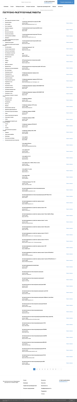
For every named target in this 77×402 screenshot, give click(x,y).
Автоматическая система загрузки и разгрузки (32, 271)
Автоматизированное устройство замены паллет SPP (34, 246)
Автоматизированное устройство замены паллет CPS (34, 207)
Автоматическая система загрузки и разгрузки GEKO (34, 284)
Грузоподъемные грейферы (10, 35)
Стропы (6, 123)
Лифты (6, 62)
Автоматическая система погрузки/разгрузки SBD (33, 361)
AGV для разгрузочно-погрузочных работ (31, 60)
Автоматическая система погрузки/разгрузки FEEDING (34, 329)
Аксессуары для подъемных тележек (12, 20)
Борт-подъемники (8, 26)
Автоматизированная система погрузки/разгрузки (33, 188)
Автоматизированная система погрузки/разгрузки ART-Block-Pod (36, 194)
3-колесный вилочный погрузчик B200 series (32, 28)
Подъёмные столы (8, 93)
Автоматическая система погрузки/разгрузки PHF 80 (34, 348)
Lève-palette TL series (27, 169)
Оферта (46, 400)
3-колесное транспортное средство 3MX (31, 21)
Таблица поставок (20, 6)
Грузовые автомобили (9, 33)
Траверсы (7, 132)
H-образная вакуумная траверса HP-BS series (32, 79)
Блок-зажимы (7, 24)
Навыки (54, 6)
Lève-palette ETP (26, 149)
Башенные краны (8, 22)
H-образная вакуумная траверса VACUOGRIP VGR (33, 92)
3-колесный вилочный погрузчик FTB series (32, 34)
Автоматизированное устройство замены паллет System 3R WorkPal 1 (38, 252)
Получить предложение (65, 2)
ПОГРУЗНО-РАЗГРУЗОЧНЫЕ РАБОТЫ (46, 10)
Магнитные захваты (9, 64)
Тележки (6, 127)
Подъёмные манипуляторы (10, 89)
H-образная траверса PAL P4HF (29, 130)
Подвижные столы (8, 81)
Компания (6, 6)
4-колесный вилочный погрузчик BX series (31, 40)
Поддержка (44, 391)
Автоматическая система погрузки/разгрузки (32, 310)
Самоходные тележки (9, 117)
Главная (4, 10)
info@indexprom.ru (48, 2)
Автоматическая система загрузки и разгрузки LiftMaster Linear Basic (37, 297)
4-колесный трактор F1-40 (28, 47)
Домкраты (7, 37)
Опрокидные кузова (9, 72)
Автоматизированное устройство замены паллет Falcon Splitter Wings (38, 214)
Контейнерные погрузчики (10, 52)
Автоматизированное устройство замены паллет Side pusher (36, 226)
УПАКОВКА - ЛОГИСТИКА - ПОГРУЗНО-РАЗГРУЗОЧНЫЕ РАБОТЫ (27, 10)
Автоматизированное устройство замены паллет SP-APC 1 (35, 233)
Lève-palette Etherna (26, 143)
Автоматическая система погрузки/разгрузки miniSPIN (34, 335)
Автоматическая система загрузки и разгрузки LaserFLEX (35, 290)
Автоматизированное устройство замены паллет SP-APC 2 (35, 239)
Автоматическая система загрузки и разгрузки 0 (33, 278)
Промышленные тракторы (10, 107)
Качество (43, 383)
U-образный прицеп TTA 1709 (28, 181)
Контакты (60, 6)
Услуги (12, 6)
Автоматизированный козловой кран (30, 265)
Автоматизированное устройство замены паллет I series (35, 220)
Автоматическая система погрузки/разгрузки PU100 (34, 355)
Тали (6, 125)
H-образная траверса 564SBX (28, 111)
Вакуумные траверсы (9, 28)
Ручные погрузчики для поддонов (11, 115)
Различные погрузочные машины (11, 111)
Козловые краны (8, 47)
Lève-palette (25, 137)
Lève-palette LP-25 (26, 156)
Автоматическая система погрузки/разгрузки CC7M (34, 323)
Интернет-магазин (30, 6)
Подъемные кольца (9, 85)
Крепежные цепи (8, 56)
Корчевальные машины (9, 54)
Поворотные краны (8, 77)
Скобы (6, 119)
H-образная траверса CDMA (28, 117)
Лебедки (6, 60)
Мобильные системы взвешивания (11, 68)
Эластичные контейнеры (9, 138)
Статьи (42, 393)
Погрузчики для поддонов (10, 79)
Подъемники (7, 83)
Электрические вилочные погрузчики (12, 140)
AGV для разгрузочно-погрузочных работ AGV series (34, 66)
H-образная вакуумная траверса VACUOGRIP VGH (33, 85)
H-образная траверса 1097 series (29, 104)
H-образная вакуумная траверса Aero (30, 72)
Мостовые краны (8, 70)
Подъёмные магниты (9, 87)
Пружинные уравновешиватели (11, 109)
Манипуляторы (8, 66)
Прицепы (6, 105)
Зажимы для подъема (9, 42)
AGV (23, 53)
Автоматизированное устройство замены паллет (33, 201)
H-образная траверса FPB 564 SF (29, 124)
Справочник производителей (43, 6)
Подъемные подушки (9, 91)
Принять (71, 400)
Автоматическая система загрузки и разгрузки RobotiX (34, 303)
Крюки (6, 58)
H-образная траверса (27, 98)
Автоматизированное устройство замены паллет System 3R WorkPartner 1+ (39, 258)
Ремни (6, 113)
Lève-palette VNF (26, 175)
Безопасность (44, 385)
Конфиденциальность (46, 388)
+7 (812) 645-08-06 (49, 1)
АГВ (5, 18)
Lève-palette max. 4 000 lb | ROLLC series (31, 162)
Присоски (7, 103)
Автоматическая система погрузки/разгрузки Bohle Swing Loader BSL (37, 316)
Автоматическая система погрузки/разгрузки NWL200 (34, 342)
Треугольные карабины (9, 134)
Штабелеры (7, 136)
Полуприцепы (7, 101)
